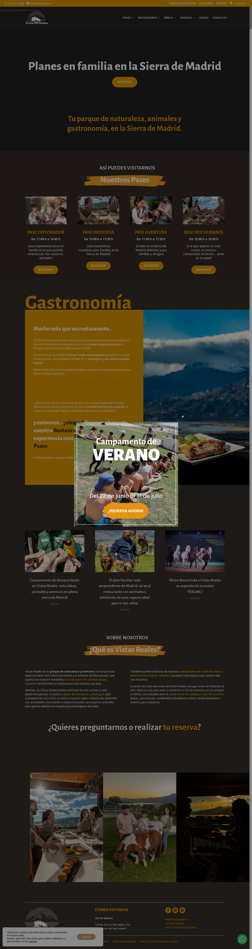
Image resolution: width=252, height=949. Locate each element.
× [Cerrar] (183, 416)
